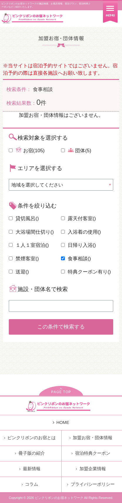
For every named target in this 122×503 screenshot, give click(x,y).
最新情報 (29, 468)
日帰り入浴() (78, 245)
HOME (61, 422)
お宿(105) (27, 150)
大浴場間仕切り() (31, 232)
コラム (30, 484)
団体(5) (76, 150)
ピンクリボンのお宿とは (30, 437)
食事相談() (76, 258)
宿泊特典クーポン (91, 453)
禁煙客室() (24, 258)
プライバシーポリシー (90, 484)
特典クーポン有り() (86, 272)
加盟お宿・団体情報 (91, 437)
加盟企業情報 (91, 468)
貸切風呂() (24, 218)
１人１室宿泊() (29, 245)
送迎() (19, 272)
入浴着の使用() (81, 232)
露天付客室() (78, 218)
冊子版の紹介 (30, 453)
